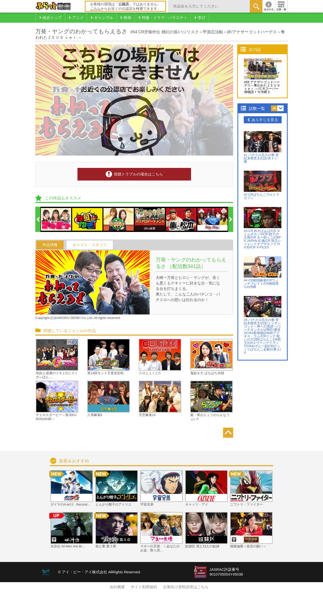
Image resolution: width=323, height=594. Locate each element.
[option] (56, 219)
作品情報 (50, 245)
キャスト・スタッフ (90, 245)
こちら (95, 9)
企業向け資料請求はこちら (185, 587)
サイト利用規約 (144, 587)
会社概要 (117, 587)
